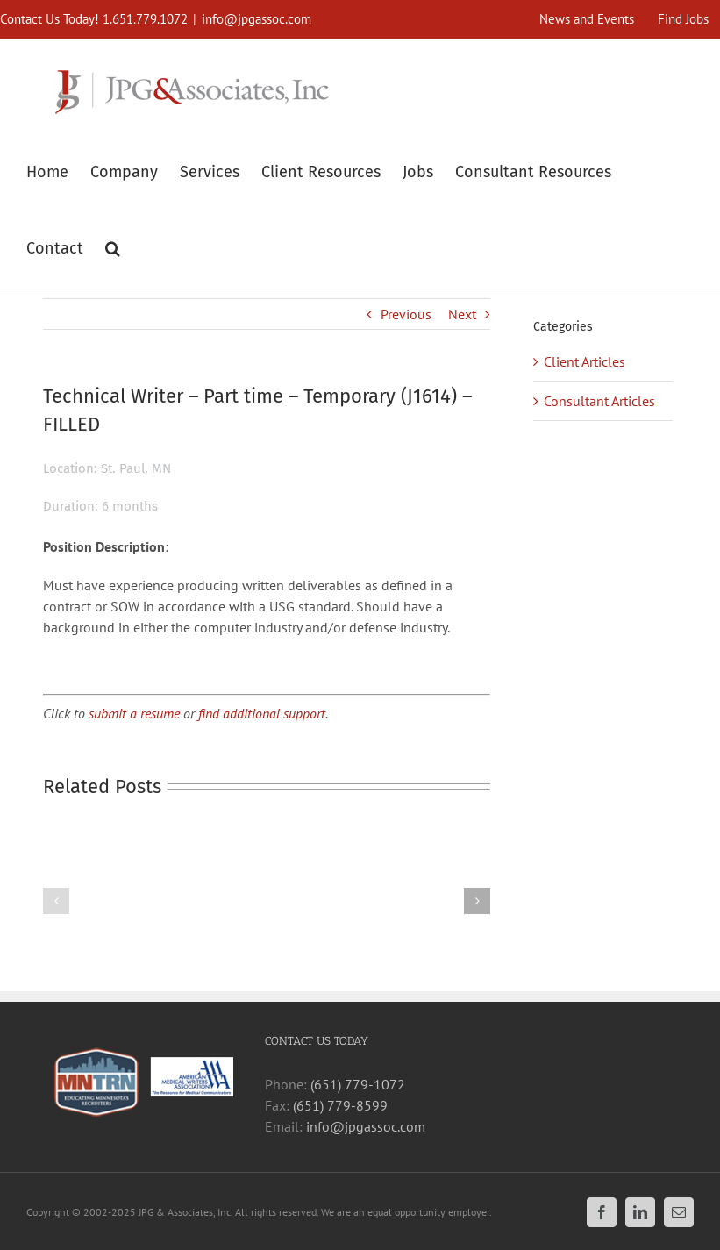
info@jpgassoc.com (256, 19)
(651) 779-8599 (340, 1105)
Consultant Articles (599, 401)
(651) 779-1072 (357, 1084)
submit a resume (134, 713)
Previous (406, 314)
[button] (112, 246)
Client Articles (584, 361)
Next (462, 314)
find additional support (261, 713)
